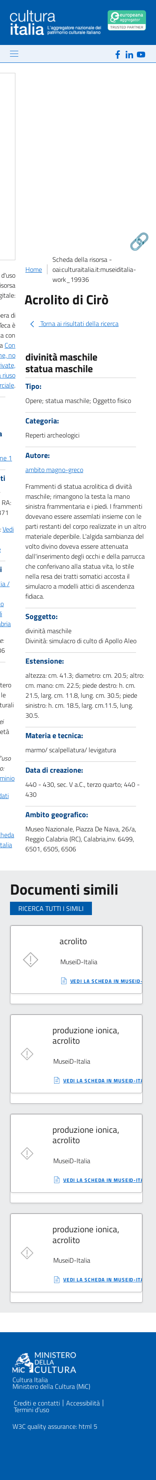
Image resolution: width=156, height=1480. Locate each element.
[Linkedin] (129, 54)
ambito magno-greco (54, 470)
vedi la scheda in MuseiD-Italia (107, 1081)
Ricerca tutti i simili (51, 908)
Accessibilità (83, 1403)
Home (33, 269)
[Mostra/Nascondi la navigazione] (14, 53)
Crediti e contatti (37, 1403)
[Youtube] (141, 54)
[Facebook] (118, 54)
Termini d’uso (31, 1409)
